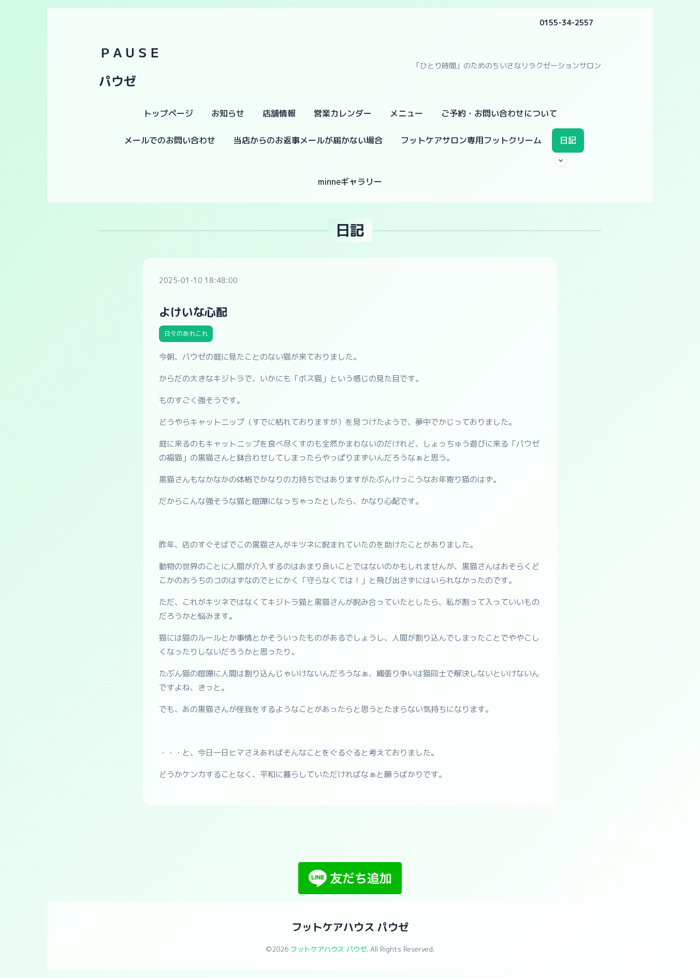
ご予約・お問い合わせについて (499, 113)
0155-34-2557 (566, 22)
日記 (568, 140)
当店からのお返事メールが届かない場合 (308, 140)
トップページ (168, 113)
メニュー (406, 113)
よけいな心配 (193, 312)
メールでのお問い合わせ (169, 140)
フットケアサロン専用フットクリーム (471, 140)
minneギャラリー (350, 181)
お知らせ (227, 113)
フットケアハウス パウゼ (350, 927)
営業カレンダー (343, 113)
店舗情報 (279, 113)
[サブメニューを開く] (561, 160)
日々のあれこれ (186, 333)
